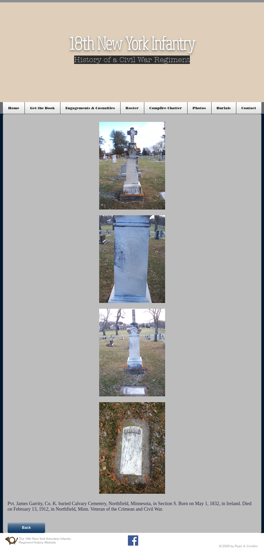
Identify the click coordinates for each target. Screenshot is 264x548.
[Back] (26, 527)
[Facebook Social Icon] (133, 540)
